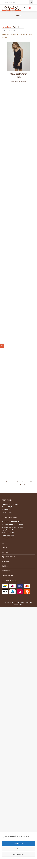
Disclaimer (5, 566)
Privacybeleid (5, 561)
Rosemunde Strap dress (18, 74)
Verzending (5, 552)
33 (18, 481)
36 (31, 481)
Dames (9, 27)
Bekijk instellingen (18, 854)
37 (12, 484)
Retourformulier (6, 571)
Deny (18, 849)
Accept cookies (18, 843)
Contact (4, 547)
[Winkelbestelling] (13, 30)
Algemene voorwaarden (8, 557)
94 (20, 484)
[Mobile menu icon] (34, 8)
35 (26, 481)
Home (4, 27)
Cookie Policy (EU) (7, 575)
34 (22, 481)
